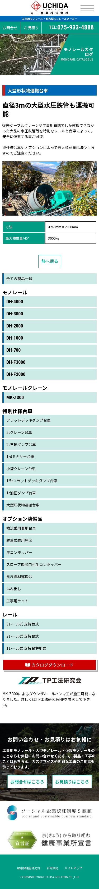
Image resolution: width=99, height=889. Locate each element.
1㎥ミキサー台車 (20, 456)
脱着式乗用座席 (19, 540)
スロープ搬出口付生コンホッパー (34, 564)
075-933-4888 (71, 27)
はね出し (13, 588)
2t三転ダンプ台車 (21, 444)
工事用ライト (17, 600)
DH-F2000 (15, 374)
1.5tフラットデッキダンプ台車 (31, 480)
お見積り (31, 27)
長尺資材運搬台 (19, 576)
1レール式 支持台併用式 (26, 648)
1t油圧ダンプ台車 (21, 492)
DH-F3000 (15, 362)
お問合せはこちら (27, 781)
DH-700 (13, 350)
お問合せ (10, 27)
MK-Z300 (15, 397)
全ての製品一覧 (19, 278)
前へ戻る (49, 261)
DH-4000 (14, 301)
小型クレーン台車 (21, 468)
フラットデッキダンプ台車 (28, 420)
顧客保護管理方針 (28, 868)
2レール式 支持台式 (22, 636)
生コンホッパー (19, 552)
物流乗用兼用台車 (21, 528)
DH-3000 (14, 313)
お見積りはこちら (72, 781)
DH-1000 (14, 338)
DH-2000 (14, 326)
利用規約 (52, 868)
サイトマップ (73, 868)
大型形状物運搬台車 (23, 505)
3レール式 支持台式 (22, 624)
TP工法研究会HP (50, 699)
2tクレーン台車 (19, 432)
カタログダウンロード (49, 665)
